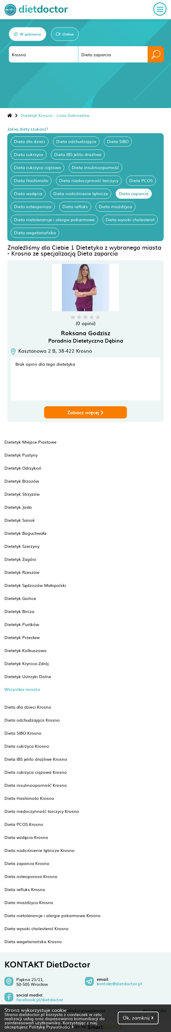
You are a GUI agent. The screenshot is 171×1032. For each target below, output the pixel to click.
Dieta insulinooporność (95, 167)
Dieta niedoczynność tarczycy (88, 180)
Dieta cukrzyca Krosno (26, 746)
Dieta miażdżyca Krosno (28, 902)
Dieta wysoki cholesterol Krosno (36, 928)
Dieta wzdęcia (28, 193)
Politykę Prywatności (51, 1027)
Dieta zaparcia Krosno (26, 863)
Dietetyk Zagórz (20, 559)
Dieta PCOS (141, 180)
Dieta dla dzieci (29, 141)
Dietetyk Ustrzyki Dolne (27, 676)
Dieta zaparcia (134, 193)
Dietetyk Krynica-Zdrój (26, 663)
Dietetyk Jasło (18, 507)
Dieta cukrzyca (28, 154)
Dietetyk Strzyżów (22, 494)
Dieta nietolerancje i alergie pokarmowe (54, 219)
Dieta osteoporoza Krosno (30, 876)
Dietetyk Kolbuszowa (25, 650)
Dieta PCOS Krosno (23, 824)
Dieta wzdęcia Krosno (26, 837)
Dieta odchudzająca (76, 141)
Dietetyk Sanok (19, 520)
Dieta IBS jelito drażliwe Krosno (35, 759)
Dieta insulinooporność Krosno (35, 785)
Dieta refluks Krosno (24, 889)
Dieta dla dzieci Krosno (27, 707)
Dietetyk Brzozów (21, 481)
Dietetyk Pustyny (21, 455)
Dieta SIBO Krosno (22, 733)
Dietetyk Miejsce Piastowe (30, 442)
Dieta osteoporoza (32, 206)
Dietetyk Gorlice (20, 598)
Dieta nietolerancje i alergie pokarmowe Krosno (52, 915)
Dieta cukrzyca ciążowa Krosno (35, 772)
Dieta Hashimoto (31, 180)
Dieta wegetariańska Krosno (33, 941)
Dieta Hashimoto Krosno (29, 798)
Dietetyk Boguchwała (25, 533)
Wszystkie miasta (22, 689)
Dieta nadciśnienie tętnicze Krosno (39, 850)
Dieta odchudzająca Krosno (32, 720)
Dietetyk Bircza (19, 611)
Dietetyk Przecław (22, 637)
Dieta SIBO (118, 141)
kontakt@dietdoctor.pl (119, 984)
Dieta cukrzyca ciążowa (37, 167)
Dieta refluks (75, 206)
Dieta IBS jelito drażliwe (77, 154)
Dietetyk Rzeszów (21, 572)
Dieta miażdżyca (115, 206)
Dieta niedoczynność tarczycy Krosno (41, 811)
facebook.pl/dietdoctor (39, 1000)
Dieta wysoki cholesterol (130, 219)
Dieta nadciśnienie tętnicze (80, 193)
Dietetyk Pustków (21, 624)
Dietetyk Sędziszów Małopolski (35, 585)
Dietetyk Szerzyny (21, 546)
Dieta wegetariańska (35, 232)
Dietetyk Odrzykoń (22, 468)
